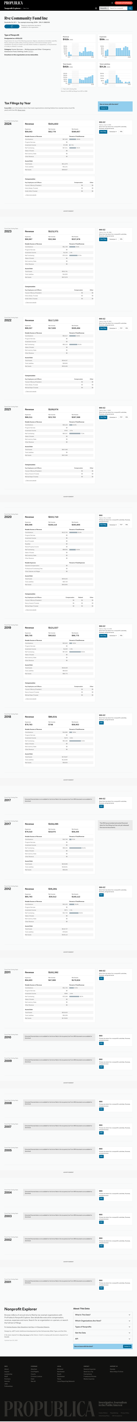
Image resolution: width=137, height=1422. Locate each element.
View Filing (103, 131)
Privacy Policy (125, 1413)
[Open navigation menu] (112, 2)
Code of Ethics (103, 1413)
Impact (6, 1372)
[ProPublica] (13, 2)
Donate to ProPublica (123, 3)
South (59, 1375)
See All (33, 1382)
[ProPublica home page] (49, 1409)
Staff (6, 1377)
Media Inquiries (89, 1380)
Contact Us (104, 108)
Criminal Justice (36, 1377)
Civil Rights (35, 1372)
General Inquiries (90, 1370)
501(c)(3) (19, 38)
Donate (112, 1370)
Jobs (6, 1384)
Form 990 (7, 108)
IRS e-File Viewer (24, 1335)
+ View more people (30, 195)
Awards (7, 1382)
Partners (7, 1380)
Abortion (34, 1370)
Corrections (88, 1375)
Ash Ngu (31, 1328)
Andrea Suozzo (11, 1328)
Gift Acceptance (117, 1416)
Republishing (114, 1413)
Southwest (61, 1377)
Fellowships (8, 1387)
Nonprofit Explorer (12, 8)
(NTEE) (30, 52)
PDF (121, 328)
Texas (59, 1380)
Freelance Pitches (90, 1377)
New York (26, 8)
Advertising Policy (104, 1416)
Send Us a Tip (88, 1372)
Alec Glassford (22, 1328)
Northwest (61, 1372)
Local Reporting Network (65, 1382)
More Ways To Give (116, 1372)
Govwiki (6, 1337)
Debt (32, 1380)
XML (121, 131)
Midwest (60, 1370)
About (6, 1370)
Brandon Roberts (43, 1328)
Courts (33, 1375)
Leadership (8, 1375)
